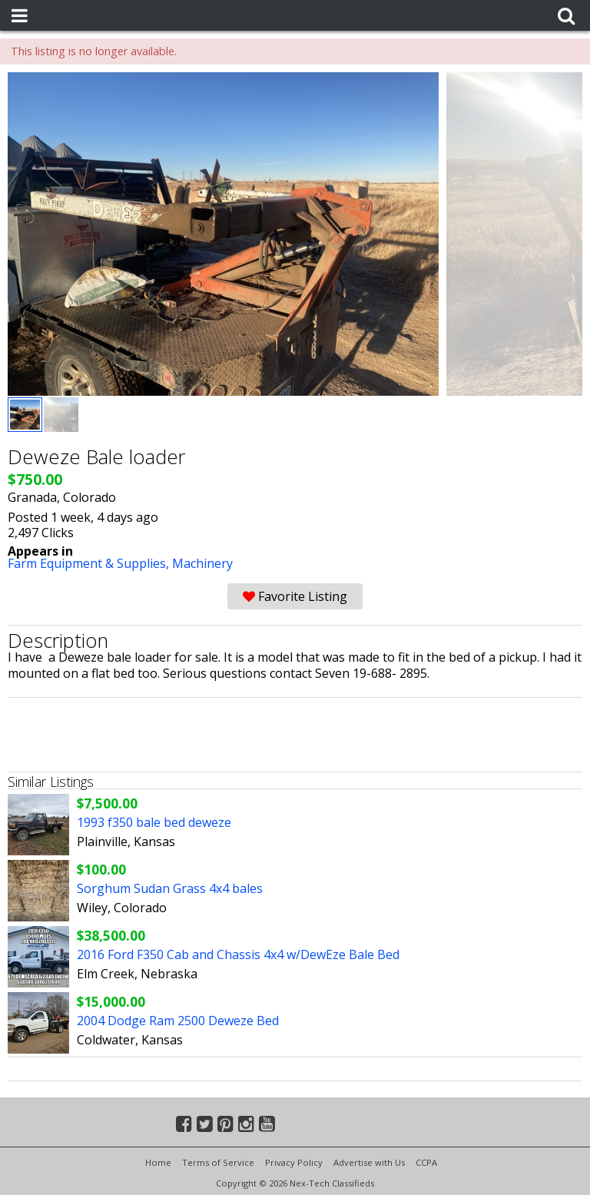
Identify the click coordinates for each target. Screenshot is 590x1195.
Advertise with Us (369, 1162)
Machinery (202, 563)
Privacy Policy (294, 1162)
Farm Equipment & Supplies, (90, 563)
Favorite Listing (295, 596)
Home (158, 1162)
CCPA (426, 1162)
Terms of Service (218, 1162)
